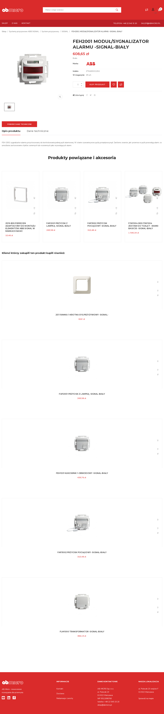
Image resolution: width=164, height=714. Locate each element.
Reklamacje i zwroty (64, 698)
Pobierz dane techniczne (19, 124)
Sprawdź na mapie (146, 698)
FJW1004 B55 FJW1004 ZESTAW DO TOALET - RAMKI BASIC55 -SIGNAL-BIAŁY (143, 226)
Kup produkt (97, 84)
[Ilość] (78, 84)
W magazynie (78, 75)
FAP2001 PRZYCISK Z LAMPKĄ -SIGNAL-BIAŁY (82, 394)
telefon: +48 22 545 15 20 (125, 23)
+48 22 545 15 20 (111, 702)
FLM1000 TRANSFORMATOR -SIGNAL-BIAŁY (82, 631)
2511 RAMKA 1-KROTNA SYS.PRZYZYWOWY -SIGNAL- (82, 315)
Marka (75, 63)
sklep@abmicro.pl (150, 23)
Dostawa (60, 693)
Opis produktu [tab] (11, 131)
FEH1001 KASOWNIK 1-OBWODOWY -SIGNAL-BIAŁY (82, 473)
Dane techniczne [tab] (37, 131)
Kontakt (59, 689)
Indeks (75, 71)
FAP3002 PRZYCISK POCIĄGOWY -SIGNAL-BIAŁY (82, 552)
